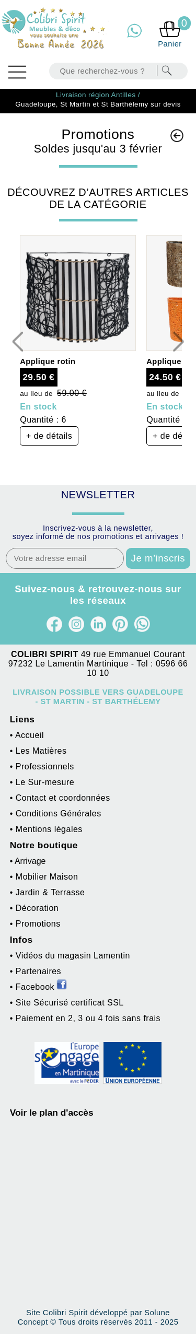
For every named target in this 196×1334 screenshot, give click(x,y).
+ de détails (49, 435)
